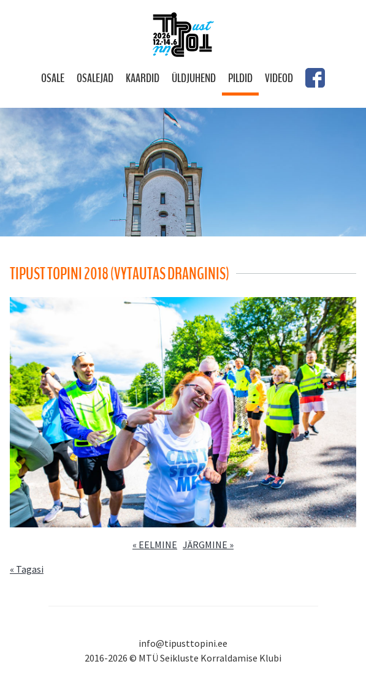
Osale (52, 78)
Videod (279, 78)
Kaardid (142, 78)
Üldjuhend (194, 78)
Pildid (240, 78)
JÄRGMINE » (208, 544)
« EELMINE (154, 544)
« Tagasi (27, 569)
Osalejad (95, 78)
